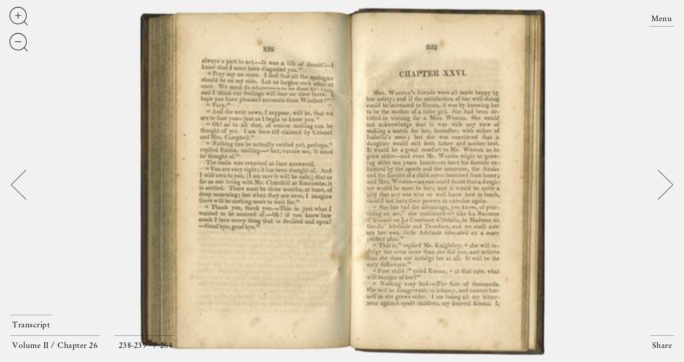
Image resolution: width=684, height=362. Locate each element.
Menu (661, 19)
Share (662, 346)
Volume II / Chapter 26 (55, 346)
